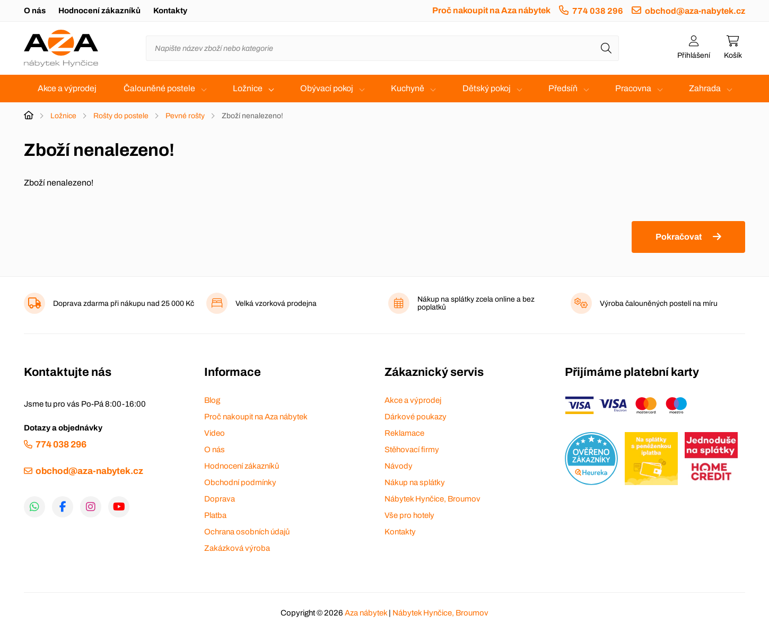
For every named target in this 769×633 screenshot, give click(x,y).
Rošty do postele (120, 116)
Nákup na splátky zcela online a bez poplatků (476, 303)
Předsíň (563, 88)
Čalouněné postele (159, 88)
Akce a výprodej (67, 88)
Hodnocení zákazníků (99, 10)
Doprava (219, 499)
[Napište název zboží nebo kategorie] (382, 48)
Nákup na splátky (414, 482)
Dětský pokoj (486, 88)
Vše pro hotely (409, 515)
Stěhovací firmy (411, 449)
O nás (35, 10)
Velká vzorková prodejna (276, 303)
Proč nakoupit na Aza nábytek (491, 10)
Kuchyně (407, 88)
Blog (212, 400)
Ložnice (248, 88)
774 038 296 (597, 10)
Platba (215, 515)
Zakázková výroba (237, 548)
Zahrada (705, 88)
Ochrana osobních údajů (247, 532)
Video (214, 433)
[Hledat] (606, 48)
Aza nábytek (366, 613)
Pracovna (633, 88)
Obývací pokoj (326, 88)
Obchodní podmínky (240, 482)
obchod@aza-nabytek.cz (695, 10)
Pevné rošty (185, 116)
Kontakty (170, 10)
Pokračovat (679, 236)
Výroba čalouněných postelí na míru (659, 303)
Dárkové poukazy (415, 416)
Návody (398, 466)
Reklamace (404, 433)
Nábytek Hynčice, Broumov (432, 499)
